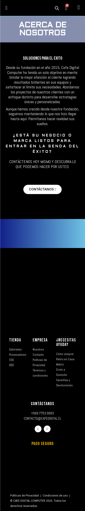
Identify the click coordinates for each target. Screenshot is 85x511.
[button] (6, 8)
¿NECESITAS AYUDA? (66, 342)
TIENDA (15, 340)
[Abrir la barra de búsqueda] (57, 8)
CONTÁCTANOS (42, 403)
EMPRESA (40, 340)
